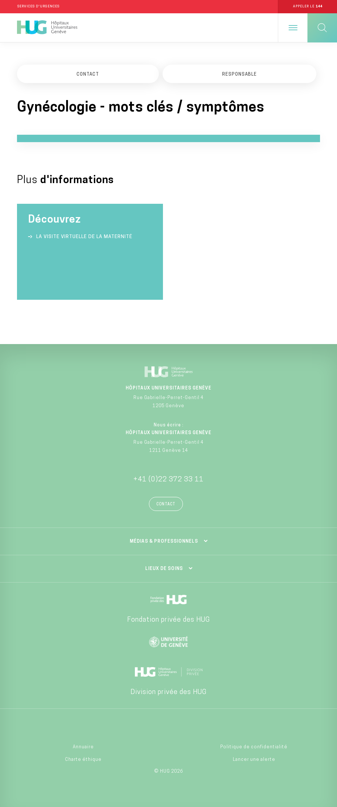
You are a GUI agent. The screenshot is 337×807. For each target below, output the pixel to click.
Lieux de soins (164, 569)
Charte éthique (83, 760)
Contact (166, 504)
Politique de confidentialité (253, 747)
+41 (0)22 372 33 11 (168, 479)
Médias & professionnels (164, 541)
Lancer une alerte (254, 760)
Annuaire (83, 747)
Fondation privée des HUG (168, 620)
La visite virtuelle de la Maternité (84, 236)
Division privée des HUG (168, 692)
